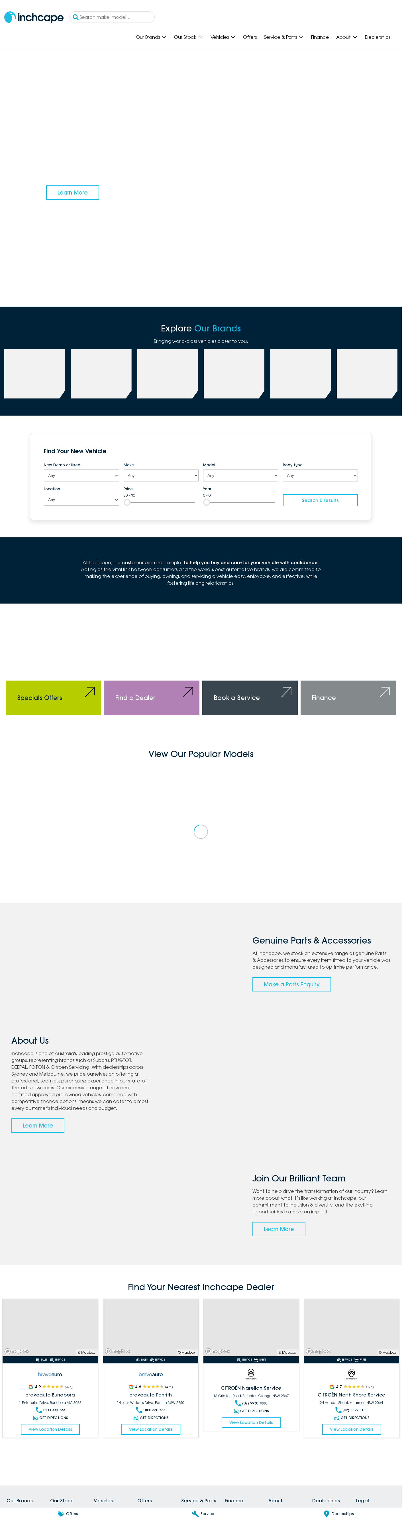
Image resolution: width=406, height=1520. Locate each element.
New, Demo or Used (62, 465)
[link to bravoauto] (300, 373)
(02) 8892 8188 (351, 1410)
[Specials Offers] (53, 668)
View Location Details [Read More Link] (50, 1429)
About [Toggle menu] (347, 37)
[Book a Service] (250, 668)
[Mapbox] (17, 1351)
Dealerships (377, 37)
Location (52, 489)
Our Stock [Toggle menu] (188, 37)
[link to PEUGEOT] (101, 373)
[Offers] (67, 1514)
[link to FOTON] (234, 373)
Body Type (293, 465)
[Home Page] (34, 17)
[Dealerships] (338, 1514)
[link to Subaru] (34, 373)
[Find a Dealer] (151, 668)
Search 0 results (320, 500)
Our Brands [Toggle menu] (151, 37)
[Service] (202, 1514)
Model (209, 465)
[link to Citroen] (367, 373)
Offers (250, 37)
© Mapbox (86, 1352)
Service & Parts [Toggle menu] (284, 37)
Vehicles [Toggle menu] (223, 37)
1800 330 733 (50, 1410)
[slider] (127, 502)
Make (129, 465)
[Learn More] (72, 192)
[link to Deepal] (167, 373)
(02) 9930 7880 (251, 1403)
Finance (320, 37)
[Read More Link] (50, 1327)
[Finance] (348, 668)
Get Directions (50, 1418)
